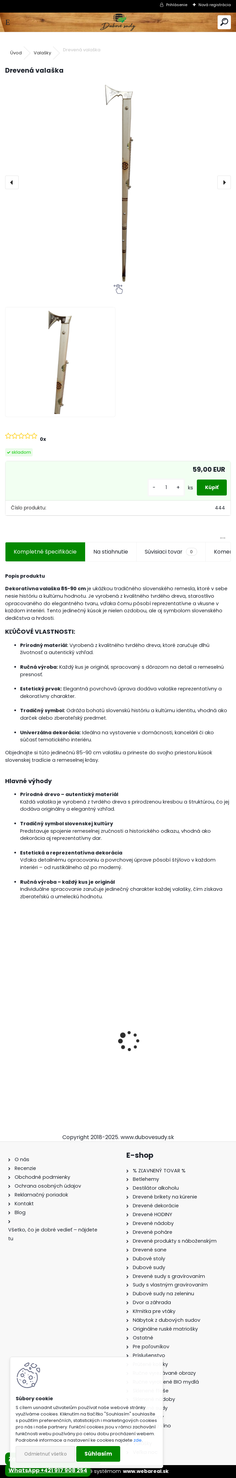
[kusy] (166, 487)
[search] (224, 22)
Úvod (16, 53)
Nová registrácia (215, 4)
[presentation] (12, 182)
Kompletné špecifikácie (45, 552)
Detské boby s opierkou (156, 1059)
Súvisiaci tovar (171, 552)
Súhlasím (98, 1454)
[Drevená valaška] (118, 182)
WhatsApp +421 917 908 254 (48, 1470)
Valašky (42, 53)
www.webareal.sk (146, 1471)
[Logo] (118, 22)
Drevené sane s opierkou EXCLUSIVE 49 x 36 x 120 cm (56, 1059)
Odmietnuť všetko (45, 1454)
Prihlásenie (176, 4)
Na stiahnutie (110, 552)
